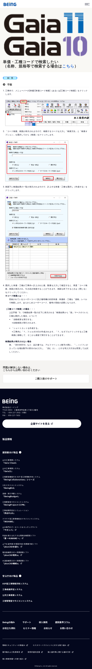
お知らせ (48, 628)
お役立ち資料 (8, 628)
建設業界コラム (62, 622)
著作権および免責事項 (11, 652)
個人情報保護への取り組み (13, 659)
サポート (27, 622)
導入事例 (43, 622)
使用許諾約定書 (34, 652)
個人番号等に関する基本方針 (59, 652)
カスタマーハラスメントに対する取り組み (49, 645)
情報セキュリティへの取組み (13, 645)
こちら (68, 66)
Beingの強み (8, 622)
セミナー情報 (29, 628)
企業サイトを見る (40, 423)
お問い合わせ (66, 628)
